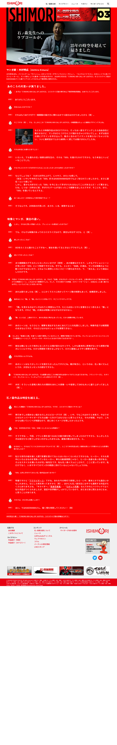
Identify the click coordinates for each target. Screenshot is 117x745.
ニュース (74, 4)
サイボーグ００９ (97, 4)
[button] (108, 3)
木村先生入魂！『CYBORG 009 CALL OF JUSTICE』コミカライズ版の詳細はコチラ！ (38, 516)
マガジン (84, 4)
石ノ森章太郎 (51, 4)
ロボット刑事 (73, 486)
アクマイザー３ (37, 480)
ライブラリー (63, 4)
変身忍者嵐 (55, 486)
